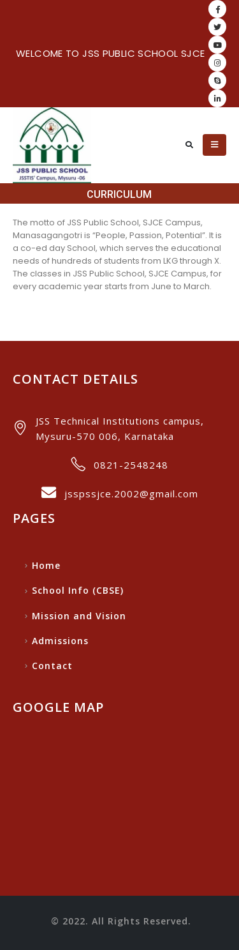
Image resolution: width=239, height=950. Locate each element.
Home (46, 565)
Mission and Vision (79, 616)
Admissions (60, 641)
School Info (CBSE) (78, 590)
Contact (52, 666)
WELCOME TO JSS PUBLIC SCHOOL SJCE (110, 53)
